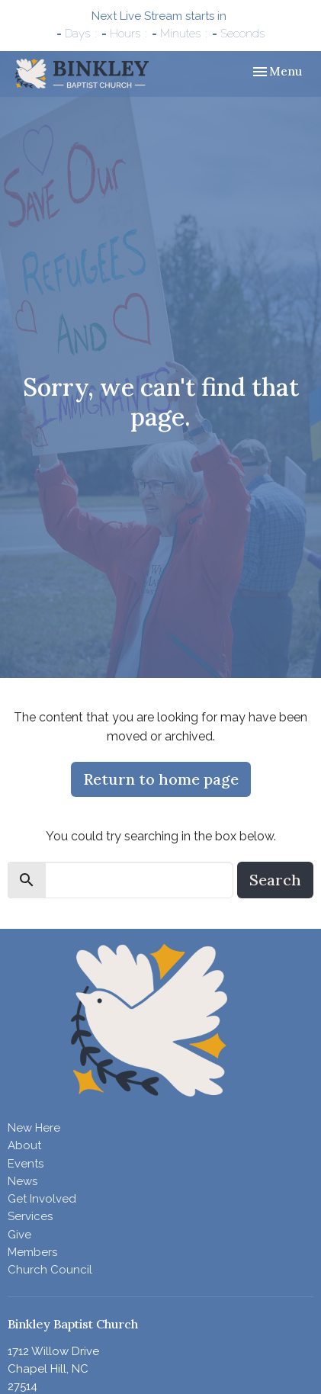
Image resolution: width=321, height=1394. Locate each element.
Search (275, 879)
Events (25, 1164)
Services (30, 1216)
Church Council (50, 1270)
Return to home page (161, 779)
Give (19, 1234)
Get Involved (42, 1199)
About (24, 1145)
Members (32, 1252)
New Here (34, 1128)
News (22, 1181)
